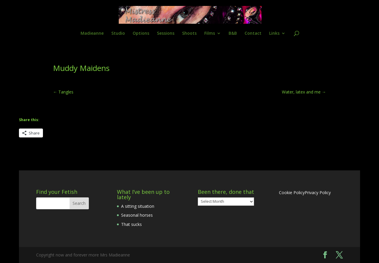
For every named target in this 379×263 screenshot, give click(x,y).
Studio (118, 33)
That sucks (131, 224)
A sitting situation (137, 206)
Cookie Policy (292, 192)
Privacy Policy (318, 192)
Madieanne (92, 33)
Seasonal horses (137, 215)
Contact (253, 33)
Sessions (165, 33)
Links (274, 33)
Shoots (189, 33)
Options (141, 33)
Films (209, 33)
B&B (233, 33)
